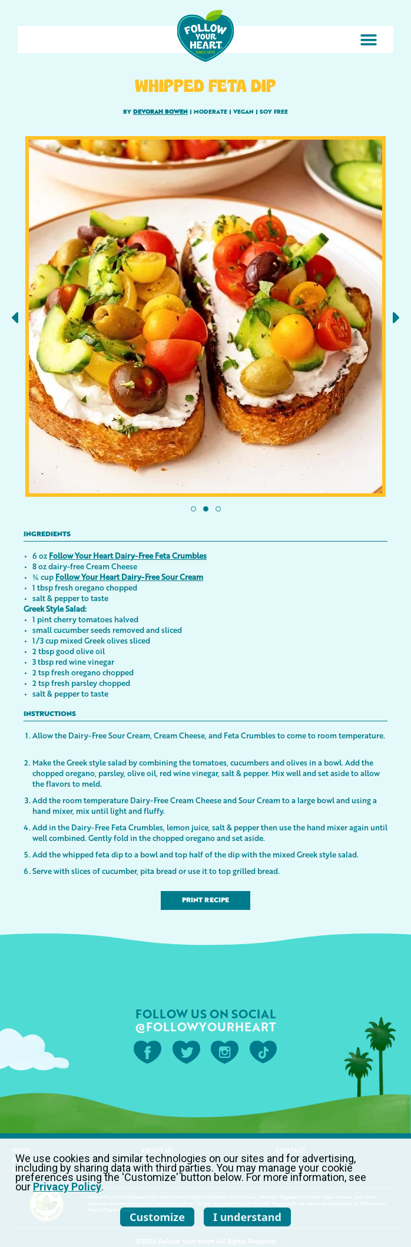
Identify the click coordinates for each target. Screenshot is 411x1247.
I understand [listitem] (247, 1217)
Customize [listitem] (157, 1217)
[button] (368, 40)
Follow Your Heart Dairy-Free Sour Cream (129, 577)
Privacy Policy (67, 1186)
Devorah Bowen (160, 112)
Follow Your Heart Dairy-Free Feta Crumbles (128, 555)
